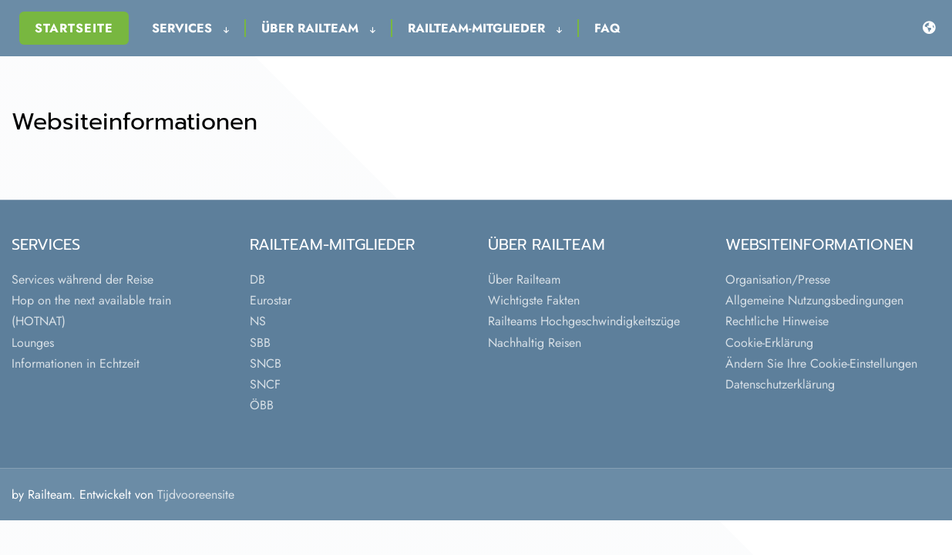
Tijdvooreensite (195, 494)
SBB (260, 343)
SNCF (265, 384)
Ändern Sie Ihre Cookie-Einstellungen (821, 363)
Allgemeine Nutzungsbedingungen (814, 300)
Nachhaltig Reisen (534, 343)
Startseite (74, 28)
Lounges (33, 343)
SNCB (265, 363)
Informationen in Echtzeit (76, 363)
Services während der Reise (82, 279)
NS (258, 321)
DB (257, 279)
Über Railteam (318, 28)
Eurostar (270, 300)
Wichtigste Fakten (534, 300)
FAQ (607, 28)
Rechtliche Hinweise (777, 321)
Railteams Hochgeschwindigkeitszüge (584, 321)
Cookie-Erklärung (769, 343)
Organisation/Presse (777, 279)
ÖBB (262, 405)
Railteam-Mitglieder (485, 28)
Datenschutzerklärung (780, 384)
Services (190, 28)
